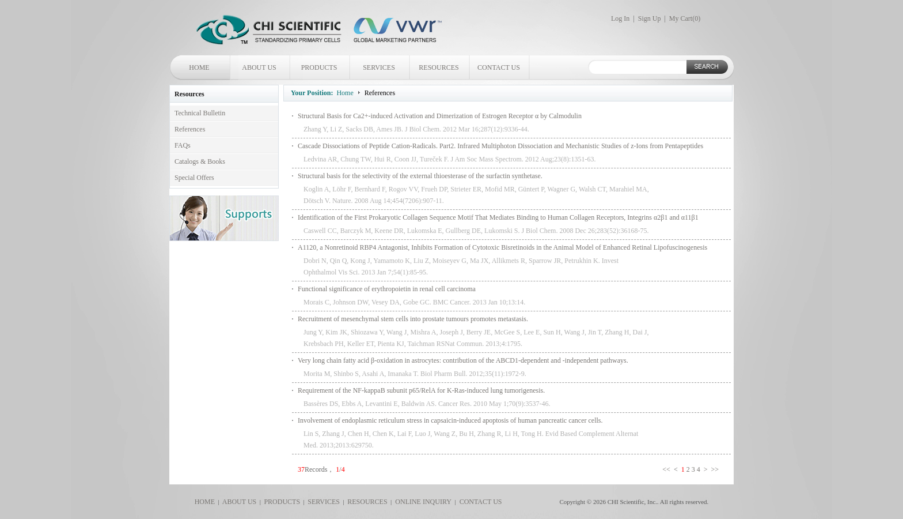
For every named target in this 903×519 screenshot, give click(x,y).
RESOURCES (438, 67)
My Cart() (684, 18)
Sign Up (649, 18)
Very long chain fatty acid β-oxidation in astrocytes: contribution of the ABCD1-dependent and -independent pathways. (463, 360)
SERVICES (379, 67)
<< (667, 469)
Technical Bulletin (199, 113)
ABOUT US (259, 67)
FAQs (182, 145)
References (189, 129)
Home (344, 93)
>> (715, 469)
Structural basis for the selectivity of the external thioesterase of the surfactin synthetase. (420, 176)
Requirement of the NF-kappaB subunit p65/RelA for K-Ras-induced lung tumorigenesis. (421, 390)
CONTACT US (498, 67)
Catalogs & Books (199, 161)
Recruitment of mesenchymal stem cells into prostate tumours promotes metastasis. (413, 319)
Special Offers (194, 178)
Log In (620, 18)
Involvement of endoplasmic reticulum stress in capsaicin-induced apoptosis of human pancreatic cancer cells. (450, 420)
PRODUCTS (319, 67)
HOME (199, 67)
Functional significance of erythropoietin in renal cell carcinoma (387, 289)
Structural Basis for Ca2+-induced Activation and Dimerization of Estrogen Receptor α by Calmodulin (440, 116)
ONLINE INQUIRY (421, 502)
